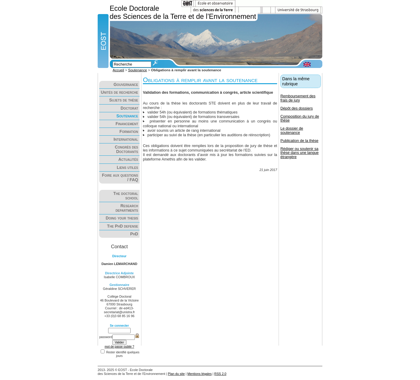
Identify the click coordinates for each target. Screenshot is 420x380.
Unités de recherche (119, 92)
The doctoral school (125, 195)
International (126, 139)
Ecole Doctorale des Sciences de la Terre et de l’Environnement (183, 12)
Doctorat (129, 108)
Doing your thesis (122, 218)
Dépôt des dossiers (296, 108)
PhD (134, 234)
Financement (127, 124)
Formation (129, 131)
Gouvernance (126, 84)
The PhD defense (122, 226)
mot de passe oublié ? (119, 346)
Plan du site (176, 374)
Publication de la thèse (299, 141)
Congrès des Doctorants (126, 149)
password (105, 337)
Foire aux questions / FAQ (120, 177)
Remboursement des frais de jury (297, 98)
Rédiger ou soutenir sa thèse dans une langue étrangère (299, 153)
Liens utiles (127, 167)
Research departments (127, 208)
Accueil (118, 70)
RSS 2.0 (220, 374)
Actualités (128, 159)
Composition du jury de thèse (299, 118)
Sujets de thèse (123, 100)
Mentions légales (200, 374)
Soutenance (137, 70)
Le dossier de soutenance (291, 130)
